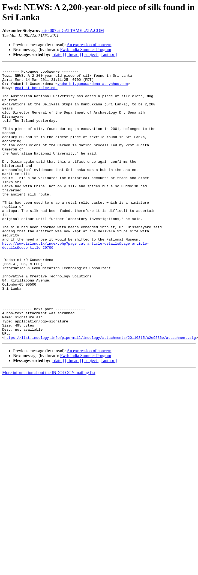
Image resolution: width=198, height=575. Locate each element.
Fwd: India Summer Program (85, 49)
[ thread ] (73, 54)
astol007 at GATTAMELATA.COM (72, 30)
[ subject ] (91, 54)
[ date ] (58, 54)
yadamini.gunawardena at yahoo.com (93, 87)
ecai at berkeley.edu (36, 92)
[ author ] (109, 54)
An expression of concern (89, 44)
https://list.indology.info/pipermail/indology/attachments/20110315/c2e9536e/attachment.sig (100, 392)
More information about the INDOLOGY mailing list (48, 427)
